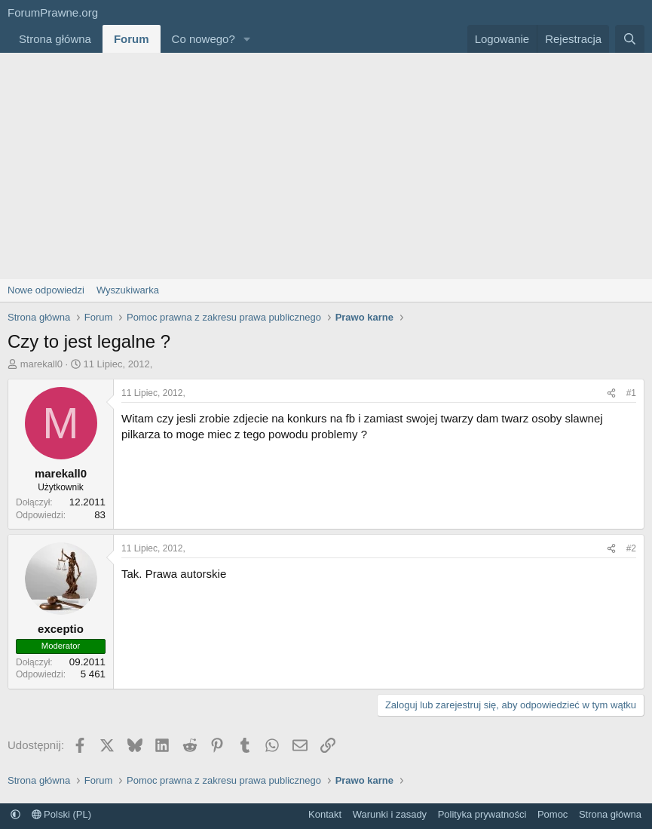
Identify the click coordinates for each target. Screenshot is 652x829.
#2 (631, 548)
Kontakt (324, 814)
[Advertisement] (326, 166)
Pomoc (552, 814)
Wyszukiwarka (127, 290)
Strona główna (55, 38)
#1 (631, 393)
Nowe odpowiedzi (46, 290)
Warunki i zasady (390, 814)
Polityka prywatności (482, 814)
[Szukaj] (629, 39)
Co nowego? (203, 38)
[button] (247, 39)
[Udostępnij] (611, 393)
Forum (131, 38)
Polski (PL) (61, 814)
